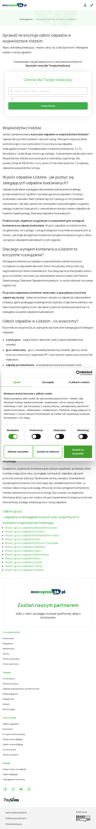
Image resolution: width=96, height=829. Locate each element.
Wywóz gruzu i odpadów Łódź (22, 539)
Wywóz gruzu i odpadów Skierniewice (27, 554)
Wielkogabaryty (10, 693)
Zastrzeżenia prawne (16, 812)
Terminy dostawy (11, 658)
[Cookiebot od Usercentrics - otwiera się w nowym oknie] (78, 373)
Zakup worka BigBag (13, 739)
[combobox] (51, 91)
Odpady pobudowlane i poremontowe (21, 688)
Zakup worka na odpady (14, 769)
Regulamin (8, 643)
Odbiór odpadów (11, 723)
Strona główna (26, 19)
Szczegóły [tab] (48, 382)
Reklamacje (8, 648)
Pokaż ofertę (48, 105)
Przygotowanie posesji (14, 734)
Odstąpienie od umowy (14, 779)
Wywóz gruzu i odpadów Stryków (24, 570)
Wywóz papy (9, 709)
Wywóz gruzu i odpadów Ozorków (25, 531)
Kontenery (8, 729)
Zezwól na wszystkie (78, 451)
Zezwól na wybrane (48, 451)
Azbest (6, 704)
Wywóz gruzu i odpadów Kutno (23, 558)
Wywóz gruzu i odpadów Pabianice (25, 547)
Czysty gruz (9, 678)
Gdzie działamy (10, 754)
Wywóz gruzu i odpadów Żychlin (23, 562)
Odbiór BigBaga (10, 774)
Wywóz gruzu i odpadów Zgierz (23, 550)
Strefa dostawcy (13, 824)
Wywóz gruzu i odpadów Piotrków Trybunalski (31, 543)
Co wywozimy (9, 749)
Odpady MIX (8, 699)
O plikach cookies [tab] (79, 382)
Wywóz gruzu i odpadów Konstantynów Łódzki (32, 535)
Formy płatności (11, 663)
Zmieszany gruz (11, 683)
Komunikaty (8, 638)
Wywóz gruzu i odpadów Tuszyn (24, 566)
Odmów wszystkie (18, 451)
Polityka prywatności (15, 818)
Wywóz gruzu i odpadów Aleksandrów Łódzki (31, 527)
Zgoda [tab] (17, 382)
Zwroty (6, 653)
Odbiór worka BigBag (13, 744)
